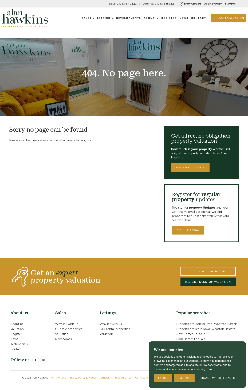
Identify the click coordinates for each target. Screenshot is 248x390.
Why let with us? (111, 324)
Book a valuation (190, 167)
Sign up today (188, 230)
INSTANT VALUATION (218, 22)
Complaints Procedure (112, 377)
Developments (117, 22)
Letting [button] (94, 22)
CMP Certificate (138, 377)
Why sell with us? (67, 324)
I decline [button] (184, 378)
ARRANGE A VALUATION (208, 271)
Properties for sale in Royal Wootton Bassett (207, 324)
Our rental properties (115, 329)
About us (16, 324)
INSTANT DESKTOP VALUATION (208, 281)
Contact (187, 22)
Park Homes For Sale (190, 339)
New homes (63, 339)
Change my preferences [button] (217, 378)
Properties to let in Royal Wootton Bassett (205, 329)
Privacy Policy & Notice (82, 377)
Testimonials (18, 344)
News (173, 22)
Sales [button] (77, 22)
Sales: (123, 3)
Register (158, 22)
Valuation (17, 329)
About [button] (140, 22)
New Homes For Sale (190, 334)
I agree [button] (163, 378)
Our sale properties (68, 329)
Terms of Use (58, 377)
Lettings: (158, 3)
